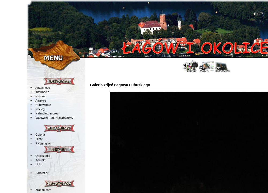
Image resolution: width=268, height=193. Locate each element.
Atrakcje (40, 100)
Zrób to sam (43, 189)
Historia (40, 96)
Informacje (42, 92)
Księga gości (43, 143)
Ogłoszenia (42, 155)
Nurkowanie (43, 104)
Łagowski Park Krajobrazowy (54, 117)
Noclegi (40, 109)
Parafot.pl (41, 173)
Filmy (38, 138)
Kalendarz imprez (46, 113)
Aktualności (42, 87)
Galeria (40, 134)
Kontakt (40, 160)
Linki (38, 164)
